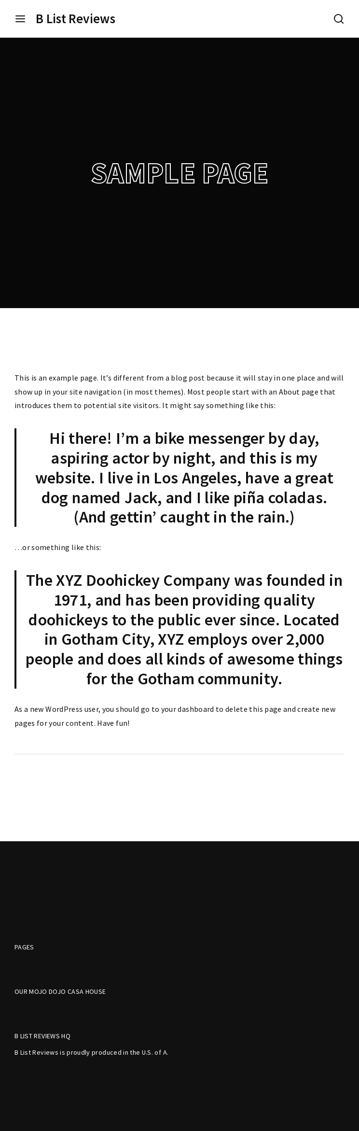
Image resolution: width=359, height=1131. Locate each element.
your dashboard (187, 709)
